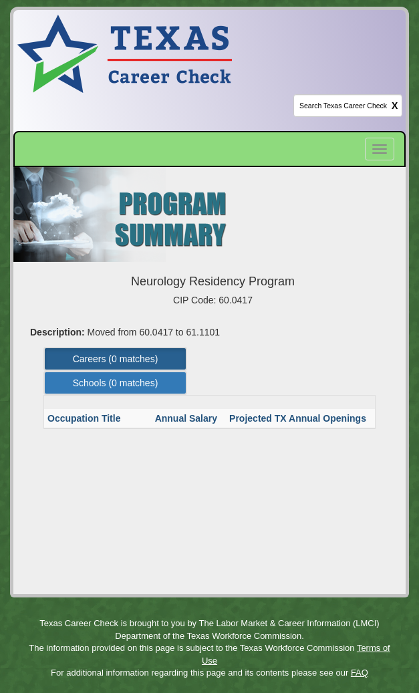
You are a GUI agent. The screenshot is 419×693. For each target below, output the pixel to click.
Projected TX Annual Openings (299, 418)
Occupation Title (85, 418)
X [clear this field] (395, 105)
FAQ (359, 673)
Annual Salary (187, 418)
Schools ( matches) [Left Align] (115, 383)
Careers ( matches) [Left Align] (115, 359)
